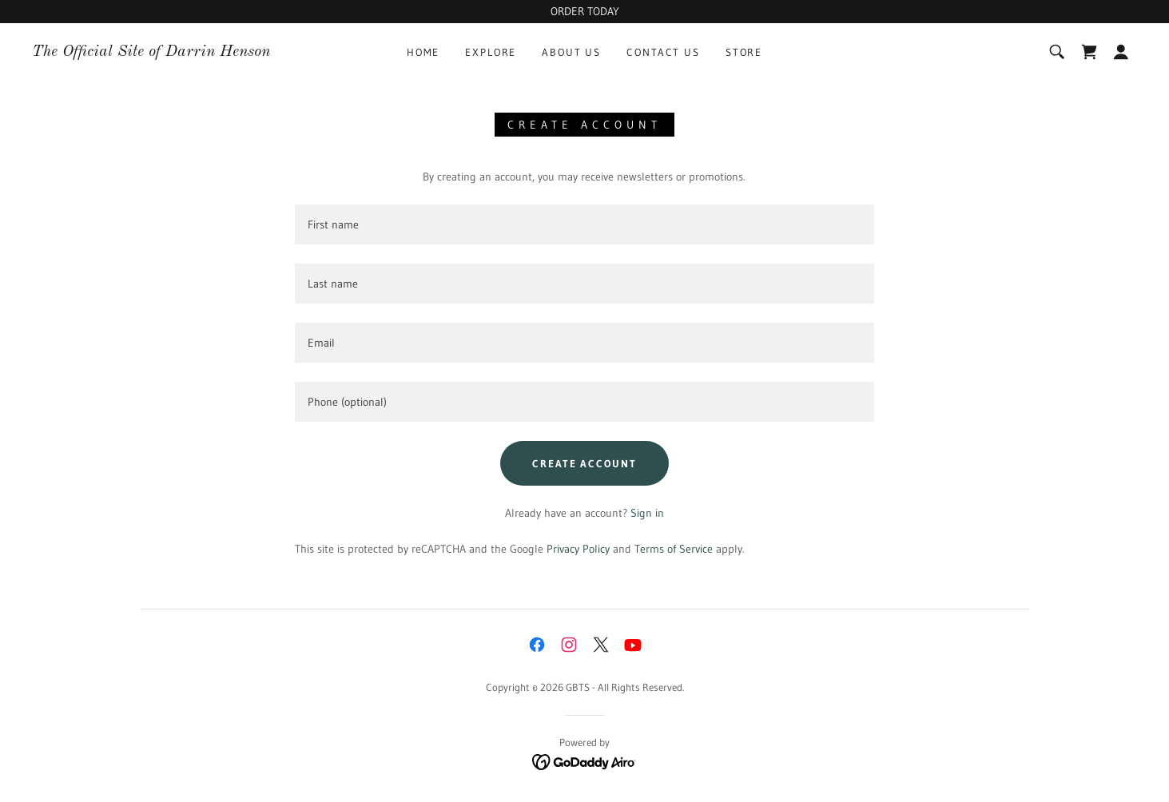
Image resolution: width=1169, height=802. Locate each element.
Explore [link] (490, 52)
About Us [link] (571, 52)
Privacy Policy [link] (578, 549)
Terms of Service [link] (673, 549)
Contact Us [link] (663, 52)
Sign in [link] (647, 513)
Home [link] (423, 52)
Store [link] (744, 52)
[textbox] (584, 224)
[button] (1121, 52)
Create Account (584, 463)
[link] (151, 52)
